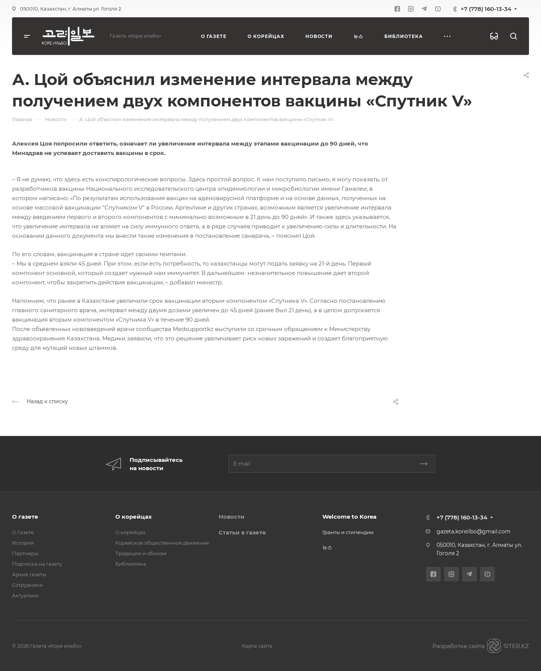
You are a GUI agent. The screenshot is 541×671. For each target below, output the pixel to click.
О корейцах (133, 516)
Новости (232, 516)
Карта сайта (257, 646)
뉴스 (327, 547)
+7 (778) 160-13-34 (486, 8)
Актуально (25, 595)
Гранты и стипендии (347, 532)
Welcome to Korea (349, 516)
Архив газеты (29, 574)
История (23, 543)
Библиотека (130, 564)
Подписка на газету (37, 564)
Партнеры (25, 553)
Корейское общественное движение (162, 543)
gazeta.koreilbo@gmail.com (474, 531)
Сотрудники (27, 585)
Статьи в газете (242, 532)
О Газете (23, 532)
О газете (25, 516)
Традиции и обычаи (140, 553)
